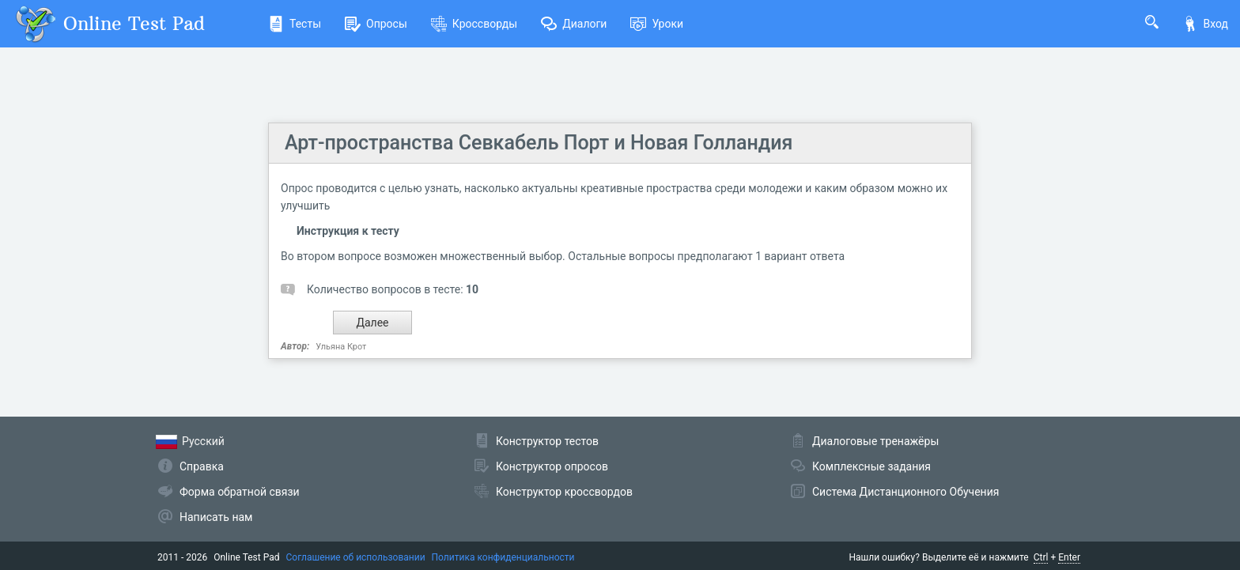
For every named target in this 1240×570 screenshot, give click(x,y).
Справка (202, 466)
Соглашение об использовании (355, 557)
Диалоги (574, 24)
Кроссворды (474, 24)
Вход (1205, 24)
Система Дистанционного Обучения (905, 491)
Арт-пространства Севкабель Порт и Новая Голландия (538, 142)
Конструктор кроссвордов (564, 491)
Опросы (376, 24)
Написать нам (216, 517)
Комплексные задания (871, 466)
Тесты (294, 24)
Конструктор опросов (552, 466)
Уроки (656, 24)
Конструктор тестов (547, 441)
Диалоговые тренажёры (875, 441)
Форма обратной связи (240, 491)
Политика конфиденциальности (503, 557)
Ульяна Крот (341, 347)
